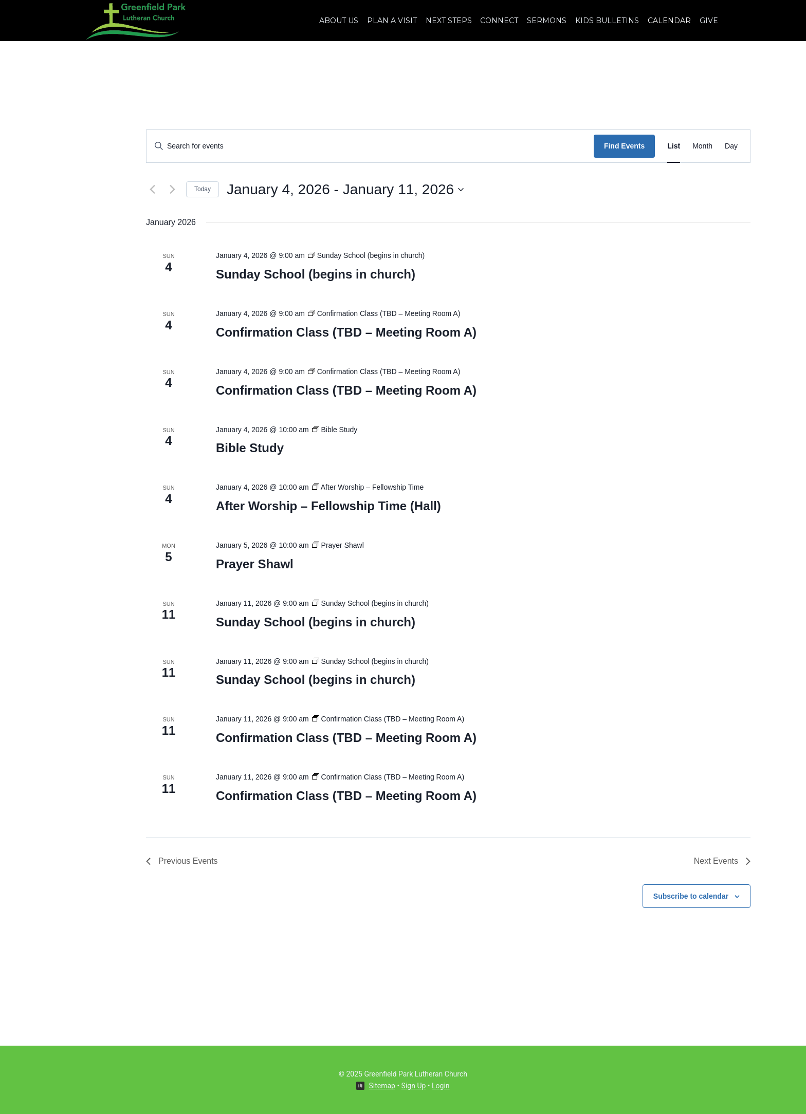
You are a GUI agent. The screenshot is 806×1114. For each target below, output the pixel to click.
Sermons (546, 20)
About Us (338, 20)
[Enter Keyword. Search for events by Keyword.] (370, 146)
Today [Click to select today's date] (202, 189)
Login (441, 1086)
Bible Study (250, 448)
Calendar (669, 20)
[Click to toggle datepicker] (345, 189)
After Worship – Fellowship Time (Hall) (328, 506)
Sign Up (413, 1086)
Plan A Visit (392, 20)
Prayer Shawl (255, 564)
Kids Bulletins (607, 20)
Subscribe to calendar (690, 896)
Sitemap (382, 1086)
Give (709, 20)
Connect (499, 20)
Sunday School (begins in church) (315, 274)
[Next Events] (172, 189)
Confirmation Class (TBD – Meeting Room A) (346, 332)
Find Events (624, 146)
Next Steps (449, 20)
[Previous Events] (152, 189)
